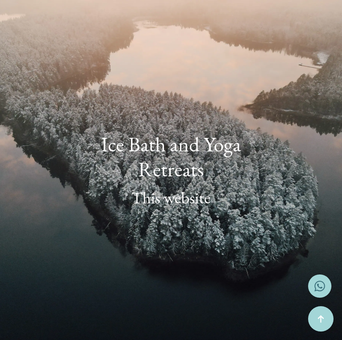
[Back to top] (321, 319)
